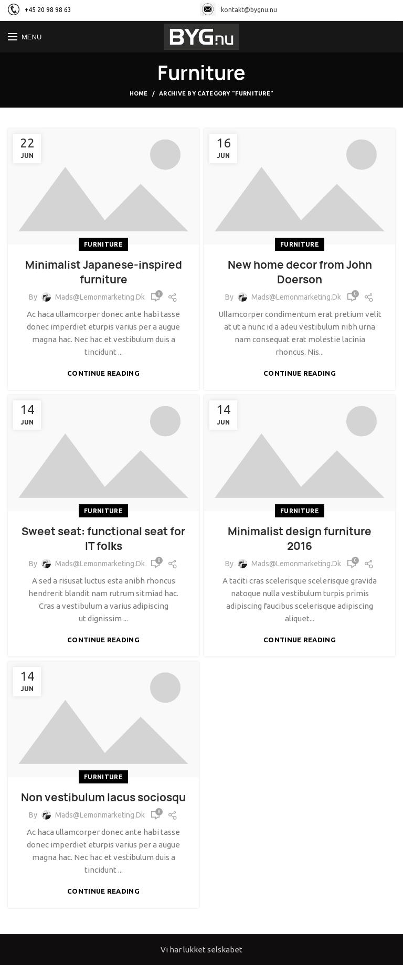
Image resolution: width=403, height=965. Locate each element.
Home (139, 93)
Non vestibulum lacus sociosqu (103, 797)
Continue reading (103, 373)
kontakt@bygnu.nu (238, 9)
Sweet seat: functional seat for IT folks (103, 538)
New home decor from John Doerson (300, 272)
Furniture (103, 244)
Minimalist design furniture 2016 (300, 538)
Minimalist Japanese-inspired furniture (103, 272)
